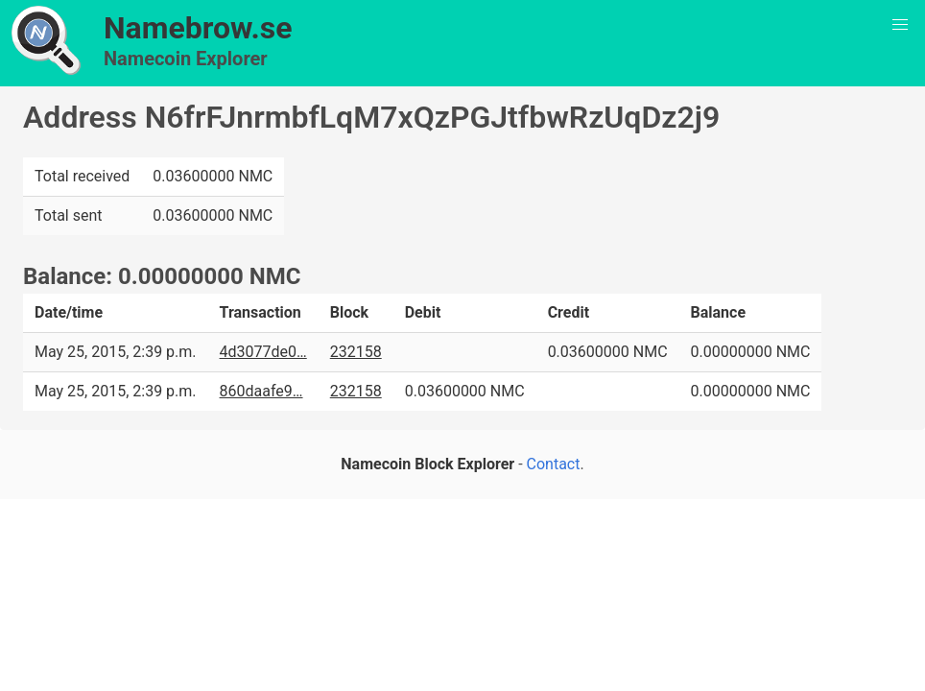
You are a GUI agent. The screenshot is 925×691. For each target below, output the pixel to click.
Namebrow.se (198, 28)
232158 (356, 352)
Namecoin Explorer (186, 58)
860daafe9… (261, 391)
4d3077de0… (263, 352)
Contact (554, 464)
